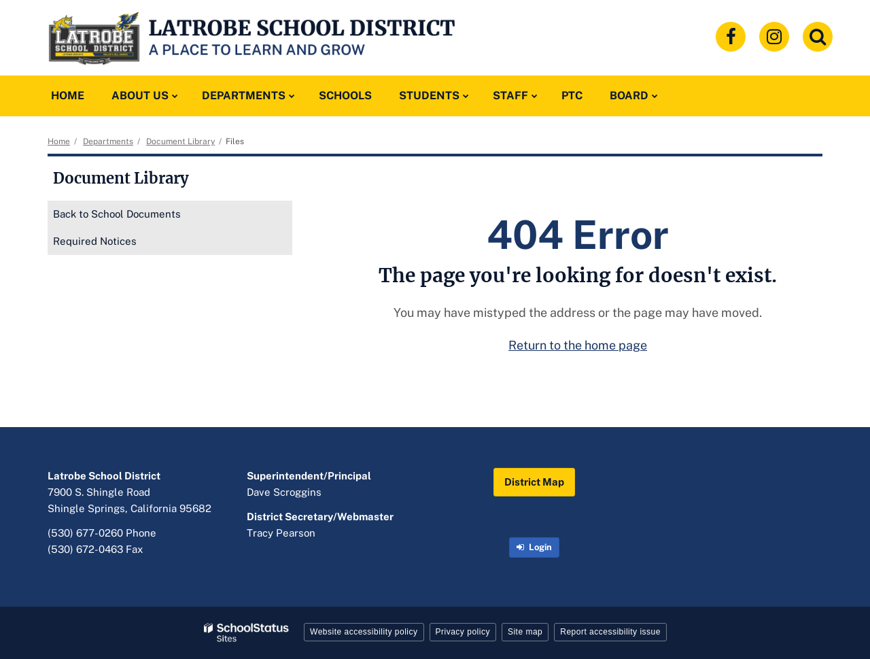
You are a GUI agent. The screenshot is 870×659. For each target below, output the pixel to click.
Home (59, 141)
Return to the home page (577, 345)
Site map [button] (525, 632)
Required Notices (95, 241)
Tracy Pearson (281, 533)
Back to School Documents (117, 214)
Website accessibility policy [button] (364, 632)
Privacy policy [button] (463, 632)
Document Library (180, 141)
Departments (108, 141)
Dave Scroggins (284, 492)
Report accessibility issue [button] (610, 632)
